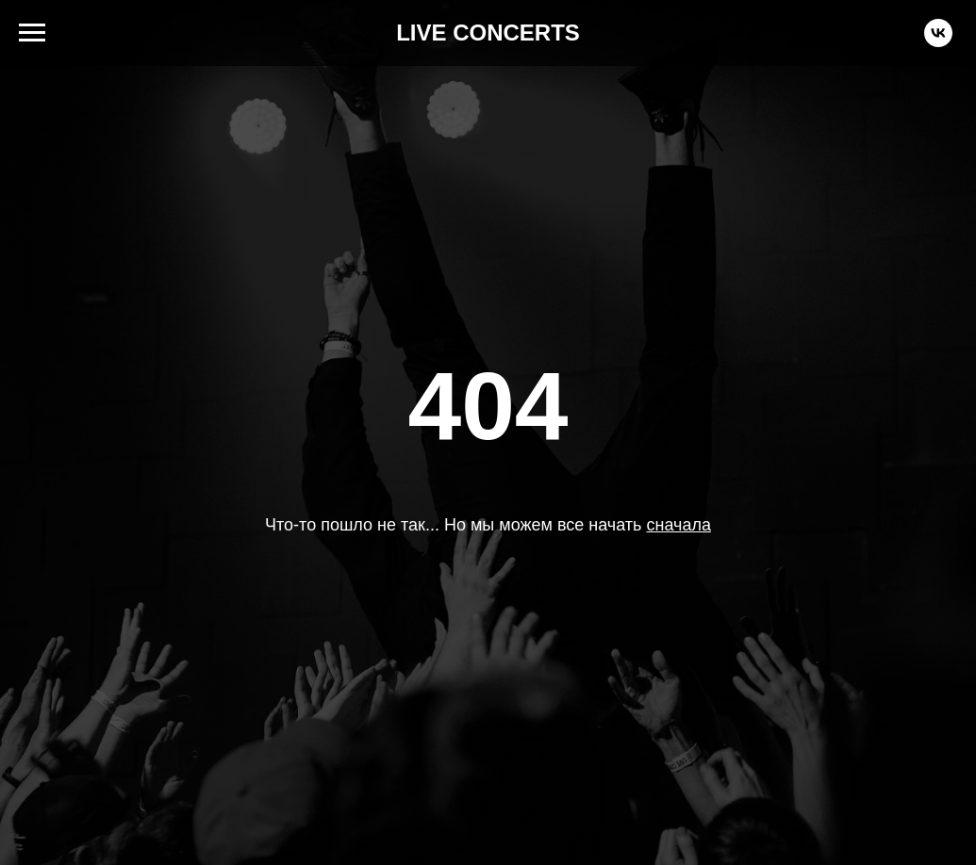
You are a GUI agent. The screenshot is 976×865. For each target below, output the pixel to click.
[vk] (938, 42)
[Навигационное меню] (32, 33)
